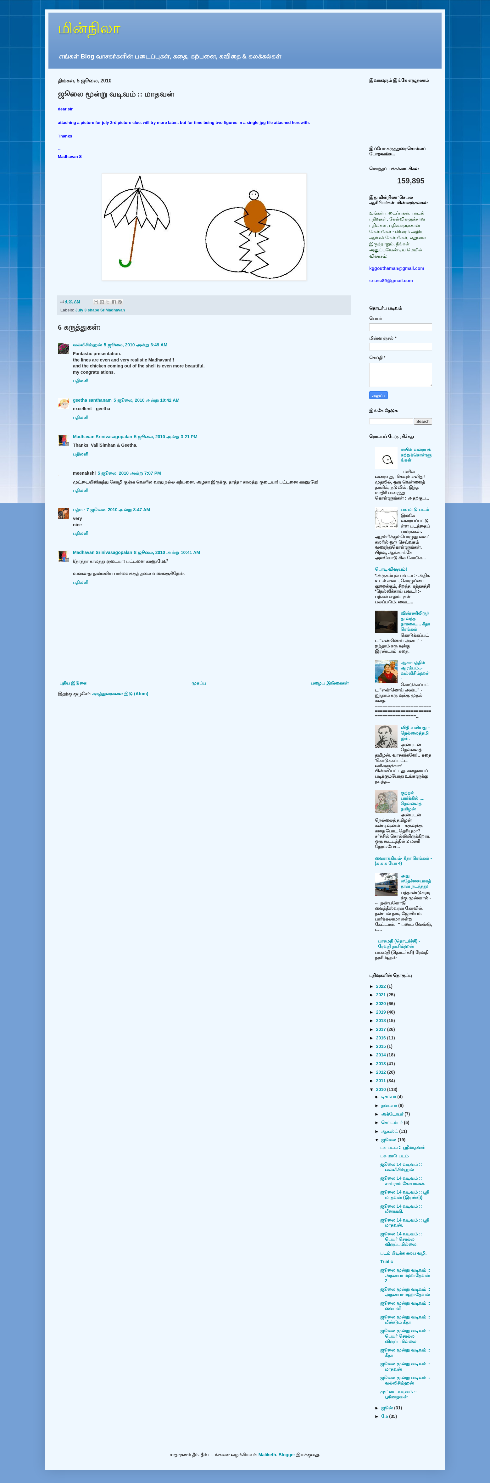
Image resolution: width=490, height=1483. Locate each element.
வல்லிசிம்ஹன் (87, 344)
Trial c (386, 1261)
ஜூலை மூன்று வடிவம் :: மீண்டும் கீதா (405, 1319)
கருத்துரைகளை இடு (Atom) (120, 693)
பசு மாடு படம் (415, 509)
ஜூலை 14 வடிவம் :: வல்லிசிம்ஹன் (401, 1167)
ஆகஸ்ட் (390, 1131)
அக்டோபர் (392, 1113)
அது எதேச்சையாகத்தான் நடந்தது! (416, 881)
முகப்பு (199, 683)
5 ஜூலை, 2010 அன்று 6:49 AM (135, 344)
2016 (381, 1037)
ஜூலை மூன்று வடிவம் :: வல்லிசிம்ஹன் (405, 1380)
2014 (381, 1054)
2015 (381, 1046)
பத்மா (79, 509)
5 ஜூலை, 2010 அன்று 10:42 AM (147, 400)
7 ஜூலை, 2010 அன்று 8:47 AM (118, 509)
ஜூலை (389, 1139)
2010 (381, 1089)
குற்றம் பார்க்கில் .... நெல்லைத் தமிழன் (412, 800)
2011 (381, 1080)
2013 (381, 1063)
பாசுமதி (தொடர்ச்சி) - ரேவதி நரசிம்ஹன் (399, 943)
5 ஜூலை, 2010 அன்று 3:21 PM (165, 436)
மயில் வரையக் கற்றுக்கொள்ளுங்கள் (416, 455)
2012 (381, 1072)
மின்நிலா (89, 28)
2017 (381, 1029)
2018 (381, 1020)
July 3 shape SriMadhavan (100, 310)
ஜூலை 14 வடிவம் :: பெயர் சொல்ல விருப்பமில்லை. (401, 1239)
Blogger (287, 1454)
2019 (381, 1012)
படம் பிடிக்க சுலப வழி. (403, 1253)
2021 (381, 994)
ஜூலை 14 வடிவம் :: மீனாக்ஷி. (401, 1209)
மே (385, 1416)
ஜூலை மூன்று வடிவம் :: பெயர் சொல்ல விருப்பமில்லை (405, 1336)
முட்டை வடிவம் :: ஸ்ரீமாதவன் (398, 1394)
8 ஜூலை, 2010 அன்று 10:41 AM (167, 552)
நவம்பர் (389, 1105)
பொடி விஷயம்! (391, 569)
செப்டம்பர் (392, 1122)
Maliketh (267, 1454)
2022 (381, 986)
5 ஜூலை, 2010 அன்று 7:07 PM (129, 473)
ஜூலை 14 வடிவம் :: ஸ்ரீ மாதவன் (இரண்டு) (404, 1194)
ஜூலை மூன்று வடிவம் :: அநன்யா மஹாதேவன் (405, 1292)
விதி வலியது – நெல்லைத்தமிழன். (415, 733)
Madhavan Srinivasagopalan (102, 436)
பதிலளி (80, 380)
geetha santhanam (92, 400)
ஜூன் (387, 1407)
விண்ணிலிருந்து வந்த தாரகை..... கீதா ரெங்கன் (415, 621)
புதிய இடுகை (72, 683)
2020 (381, 1003)
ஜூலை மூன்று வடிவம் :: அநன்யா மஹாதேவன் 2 (405, 1275)
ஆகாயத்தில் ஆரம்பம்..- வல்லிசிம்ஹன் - (415, 670)
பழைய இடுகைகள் (330, 683)
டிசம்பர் (389, 1096)
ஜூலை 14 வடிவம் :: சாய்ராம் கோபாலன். (403, 1181)
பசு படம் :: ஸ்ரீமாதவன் (403, 1147)
